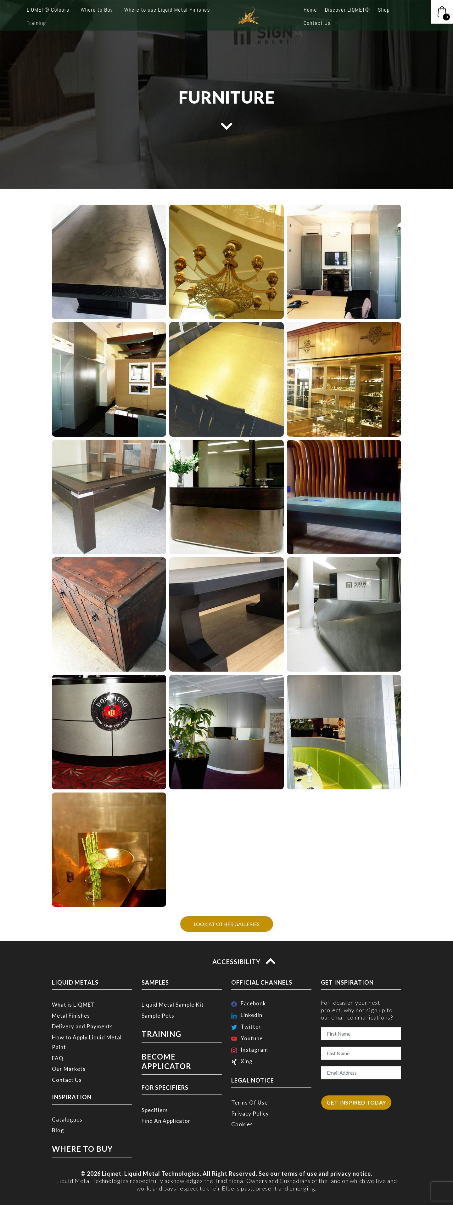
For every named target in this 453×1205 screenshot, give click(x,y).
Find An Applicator (166, 1106)
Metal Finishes (71, 1015)
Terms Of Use (249, 1102)
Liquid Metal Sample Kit (173, 1004)
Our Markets (69, 1069)
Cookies (242, 1124)
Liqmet (111, 1171)
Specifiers (155, 1096)
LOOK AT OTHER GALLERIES (227, 924)
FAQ (58, 1058)
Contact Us (67, 1080)
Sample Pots (158, 1015)
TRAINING (156, 1032)
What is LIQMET (73, 1004)
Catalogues (67, 1119)
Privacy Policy (250, 1113)
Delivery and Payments (82, 1026)
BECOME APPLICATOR (174, 1053)
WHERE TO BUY (74, 1147)
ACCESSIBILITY (242, 961)
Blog (58, 1130)
